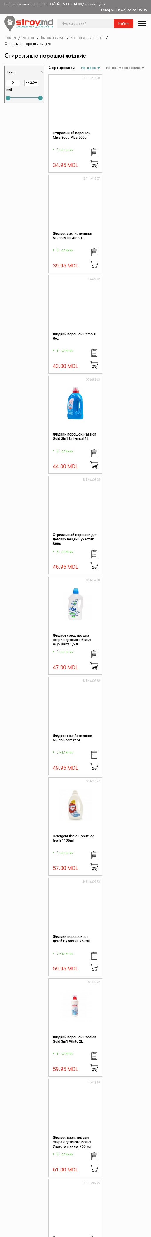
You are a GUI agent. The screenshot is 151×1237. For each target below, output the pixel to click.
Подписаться (133, 1118)
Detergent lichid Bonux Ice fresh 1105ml (121, 436)
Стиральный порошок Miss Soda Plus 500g (71, 135)
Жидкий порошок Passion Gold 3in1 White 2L (122, 539)
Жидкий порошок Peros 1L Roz (68, 236)
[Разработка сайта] (140, 1228)
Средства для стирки (87, 37)
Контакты (18, 1179)
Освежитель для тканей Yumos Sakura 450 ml (70, 740)
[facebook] (7, 1230)
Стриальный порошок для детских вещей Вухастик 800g (71, 338)
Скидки (16, 1197)
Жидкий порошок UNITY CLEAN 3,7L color (122, 939)
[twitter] (20, 1230)
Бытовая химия (52, 37)
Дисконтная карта (120, 1179)
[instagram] (32, 1230)
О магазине (66, 1179)
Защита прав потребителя (68, 1197)
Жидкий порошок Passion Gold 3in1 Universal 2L (117, 238)
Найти (123, 23)
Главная (10, 37)
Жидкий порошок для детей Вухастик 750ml (71, 537)
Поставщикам (68, 1220)
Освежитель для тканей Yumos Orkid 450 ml (69, 840)
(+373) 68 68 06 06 (131, 10)
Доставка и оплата (73, 1214)
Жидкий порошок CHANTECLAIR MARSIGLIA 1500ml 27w (122, 840)
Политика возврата (121, 1191)
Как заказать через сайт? (73, 1206)
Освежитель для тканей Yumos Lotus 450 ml (119, 639)
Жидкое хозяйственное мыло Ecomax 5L (72, 436)
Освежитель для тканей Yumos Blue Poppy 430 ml (68, 941)
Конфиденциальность (122, 1185)
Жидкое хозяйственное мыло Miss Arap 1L (122, 135)
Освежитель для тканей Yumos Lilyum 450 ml (120, 740)
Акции (15, 1191)
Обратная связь (118, 1197)
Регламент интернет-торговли (74, 1187)
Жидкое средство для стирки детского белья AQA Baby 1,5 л (122, 338)
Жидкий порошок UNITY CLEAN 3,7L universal (68, 1041)
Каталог (28, 37)
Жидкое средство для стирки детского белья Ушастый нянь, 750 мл (72, 639)
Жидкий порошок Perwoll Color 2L (117, 1039)
